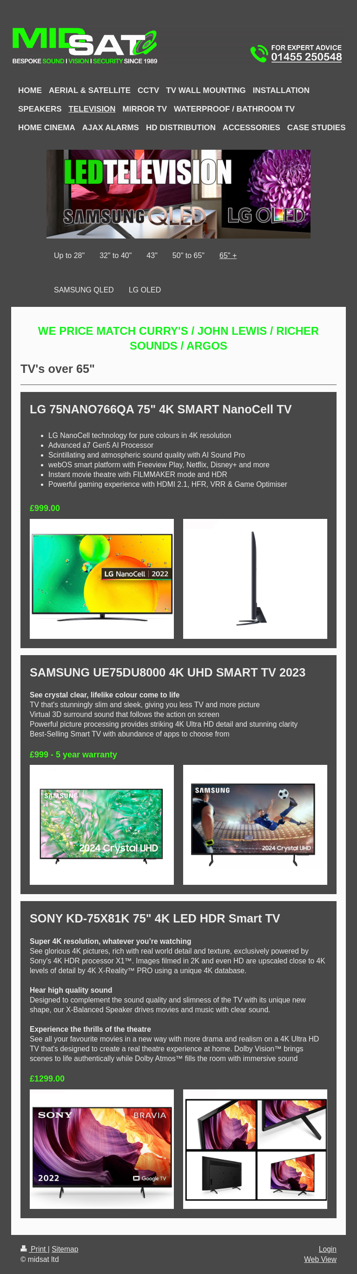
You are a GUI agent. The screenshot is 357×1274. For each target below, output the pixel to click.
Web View (320, 1259)
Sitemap (65, 1249)
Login (328, 1249)
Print (34, 1249)
